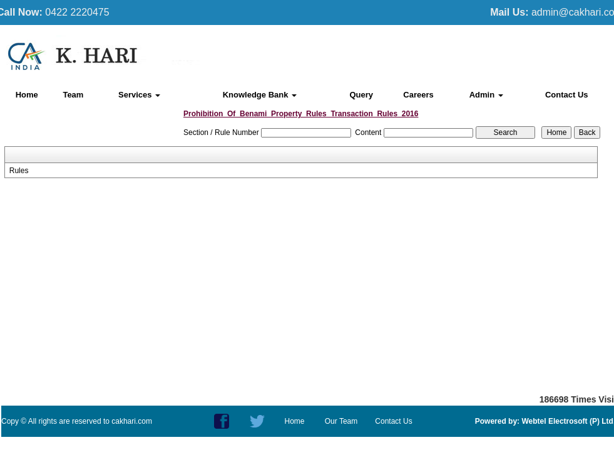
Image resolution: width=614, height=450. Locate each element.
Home (27, 94)
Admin (486, 94)
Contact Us (566, 94)
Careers (418, 94)
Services (139, 94)
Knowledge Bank (260, 94)
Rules (19, 170)
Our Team (341, 421)
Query (361, 94)
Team (73, 94)
